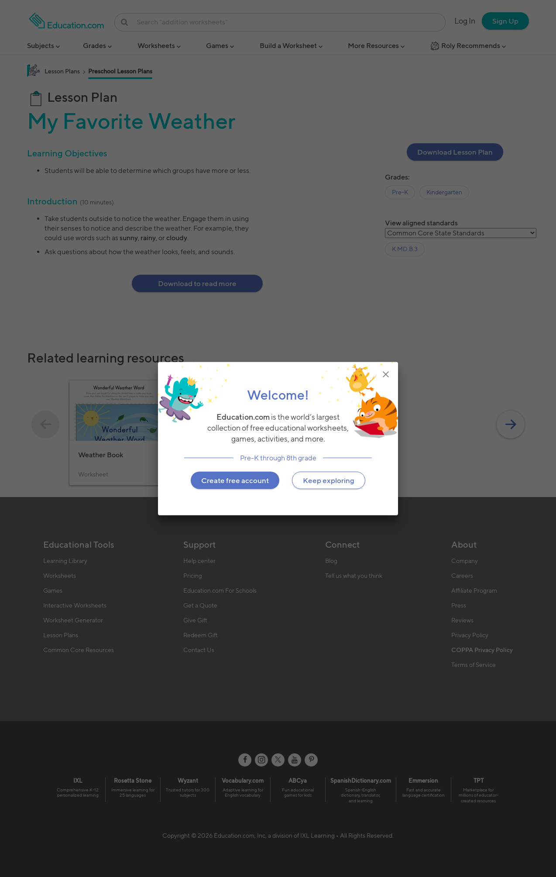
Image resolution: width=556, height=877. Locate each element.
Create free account (235, 480)
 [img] (386, 374)
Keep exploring (328, 480)
